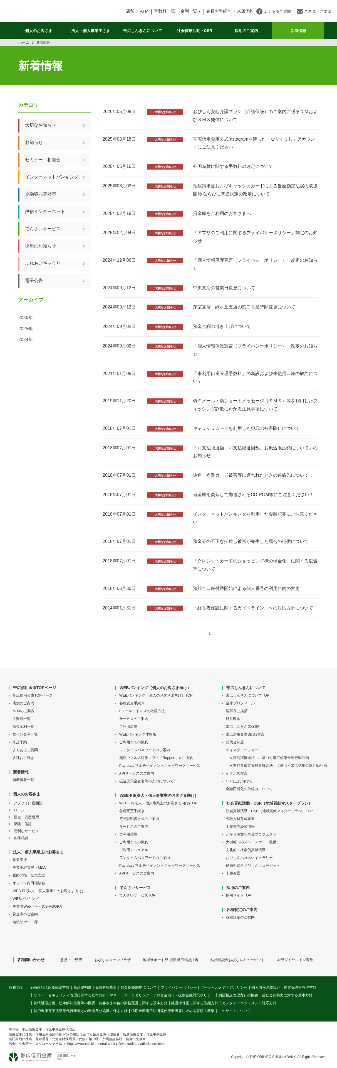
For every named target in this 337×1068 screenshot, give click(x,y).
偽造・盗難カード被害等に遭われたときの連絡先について (251, 475)
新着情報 (298, 30)
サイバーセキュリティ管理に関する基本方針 (70, 995)
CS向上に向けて (239, 781)
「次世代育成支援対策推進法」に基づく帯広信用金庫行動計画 (276, 765)
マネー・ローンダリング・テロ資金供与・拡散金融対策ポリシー (162, 995)
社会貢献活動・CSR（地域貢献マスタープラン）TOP (269, 811)
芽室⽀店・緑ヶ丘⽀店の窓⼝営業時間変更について (244, 307)
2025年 (25, 328)
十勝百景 (233, 873)
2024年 (25, 339)
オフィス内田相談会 (29, 883)
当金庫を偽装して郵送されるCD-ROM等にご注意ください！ (253, 494)
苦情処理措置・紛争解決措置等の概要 (64, 1003)
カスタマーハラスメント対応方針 (249, 1003)
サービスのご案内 (133, 719)
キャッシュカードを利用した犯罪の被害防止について (246, 428)
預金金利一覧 (23, 726)
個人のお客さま (38, 30)
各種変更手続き (132, 703)
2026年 (25, 317)
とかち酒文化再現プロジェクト (251, 834)
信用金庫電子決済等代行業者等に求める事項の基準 (172, 1011)
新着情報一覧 (23, 780)
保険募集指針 (106, 987)
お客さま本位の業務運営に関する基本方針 (133, 1003)
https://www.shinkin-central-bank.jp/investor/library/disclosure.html (115, 1044)
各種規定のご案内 (240, 917)
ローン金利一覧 (25, 734)
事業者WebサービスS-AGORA (37, 906)
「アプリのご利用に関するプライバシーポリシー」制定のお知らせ (255, 236)
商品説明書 (82, 987)
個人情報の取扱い (265, 987)
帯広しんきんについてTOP (247, 695)
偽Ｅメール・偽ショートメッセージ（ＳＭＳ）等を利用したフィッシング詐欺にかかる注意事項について (255, 404)
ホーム (23, 42)
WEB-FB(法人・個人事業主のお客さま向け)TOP (158, 803)
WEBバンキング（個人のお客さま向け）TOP (156, 695)
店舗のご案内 (23, 703)
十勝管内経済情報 (240, 826)
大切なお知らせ (165, 112)
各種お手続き (218, 11)
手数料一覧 (164, 11)
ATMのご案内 (23, 711)
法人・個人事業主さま (90, 30)
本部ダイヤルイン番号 (295, 960)
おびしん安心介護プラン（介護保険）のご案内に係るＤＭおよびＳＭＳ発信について (255, 115)
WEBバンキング (26, 898)
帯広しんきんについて (142, 30)
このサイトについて (234, 1011)
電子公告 (58, 281)
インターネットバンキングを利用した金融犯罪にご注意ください (255, 518)
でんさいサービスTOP (137, 895)
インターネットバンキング (58, 177)
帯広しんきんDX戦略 (243, 726)
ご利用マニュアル (133, 850)
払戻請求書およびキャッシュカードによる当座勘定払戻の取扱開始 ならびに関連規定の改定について (255, 189)
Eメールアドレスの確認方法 (142, 711)
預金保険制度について (139, 987)
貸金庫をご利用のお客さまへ (222, 213)
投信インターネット (58, 212)
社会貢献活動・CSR (194, 30)
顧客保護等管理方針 (300, 987)
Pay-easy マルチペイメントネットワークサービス (159, 765)
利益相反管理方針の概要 (238, 995)
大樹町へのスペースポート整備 (251, 842)
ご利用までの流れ (133, 742)
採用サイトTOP (238, 895)
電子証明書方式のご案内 (139, 819)
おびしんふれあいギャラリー (249, 858)
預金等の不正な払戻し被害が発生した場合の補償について (251, 541)
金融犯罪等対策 (58, 195)
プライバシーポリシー (179, 987)
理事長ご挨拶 (236, 711)
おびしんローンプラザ (113, 960)
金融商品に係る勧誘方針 (50, 987)
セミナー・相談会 (58, 160)
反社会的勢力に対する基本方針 (287, 995)
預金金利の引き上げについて (222, 326)
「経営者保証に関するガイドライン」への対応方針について (253, 608)
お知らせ (58, 143)
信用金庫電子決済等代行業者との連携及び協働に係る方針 (81, 1011)
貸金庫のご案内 (25, 914)
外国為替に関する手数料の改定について (233, 166)
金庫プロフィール (240, 703)
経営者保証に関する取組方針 (194, 1003)
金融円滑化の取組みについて (249, 789)
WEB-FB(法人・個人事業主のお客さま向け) (48, 891)
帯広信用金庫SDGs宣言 (245, 734)
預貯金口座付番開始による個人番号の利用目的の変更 (246, 588)
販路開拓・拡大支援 (29, 875)
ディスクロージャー (242, 750)
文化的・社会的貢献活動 (246, 850)
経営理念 (233, 719)
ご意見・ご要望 (69, 960)
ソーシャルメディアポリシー (223, 987)
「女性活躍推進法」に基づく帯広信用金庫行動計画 (267, 758)
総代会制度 (235, 742)
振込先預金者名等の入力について (146, 781)
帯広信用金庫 (53, 11)
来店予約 (20, 742)
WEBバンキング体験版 (138, 734)
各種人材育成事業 (240, 819)
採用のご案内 (246, 30)
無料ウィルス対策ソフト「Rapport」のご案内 (156, 758)
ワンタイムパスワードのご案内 (144, 750)
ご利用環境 (128, 726)
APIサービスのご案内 (136, 773)
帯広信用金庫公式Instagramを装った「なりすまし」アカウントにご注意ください (254, 143)
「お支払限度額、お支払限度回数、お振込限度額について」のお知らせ (255, 451)
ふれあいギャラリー (58, 264)
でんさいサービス (58, 229)
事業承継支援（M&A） (31, 867)
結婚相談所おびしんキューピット (253, 865)
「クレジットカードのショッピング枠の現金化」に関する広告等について (255, 565)
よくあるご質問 (25, 750)
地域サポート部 (25, 922)
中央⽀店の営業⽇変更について (224, 287)
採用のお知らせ (58, 246)
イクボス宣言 (236, 773)
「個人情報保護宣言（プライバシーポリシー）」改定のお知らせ (255, 264)
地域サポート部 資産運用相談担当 (170, 960)
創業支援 (20, 860)
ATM (144, 11)
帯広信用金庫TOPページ (33, 695)
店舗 (130, 11)
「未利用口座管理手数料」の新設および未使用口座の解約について (255, 377)
